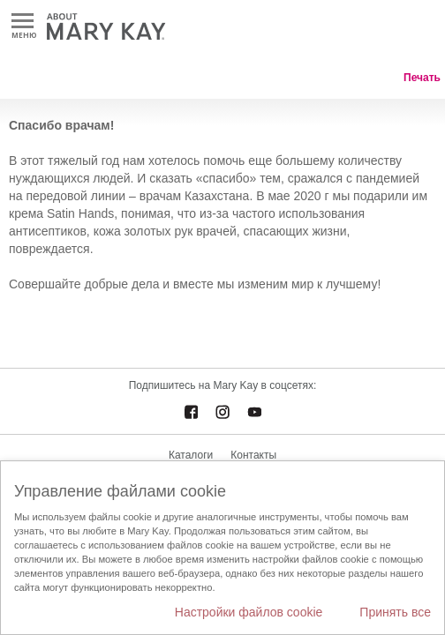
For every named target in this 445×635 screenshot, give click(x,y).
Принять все (395, 612)
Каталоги (191, 455)
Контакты (253, 455)
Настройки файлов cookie (249, 612)
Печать (422, 77)
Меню (22, 21)
